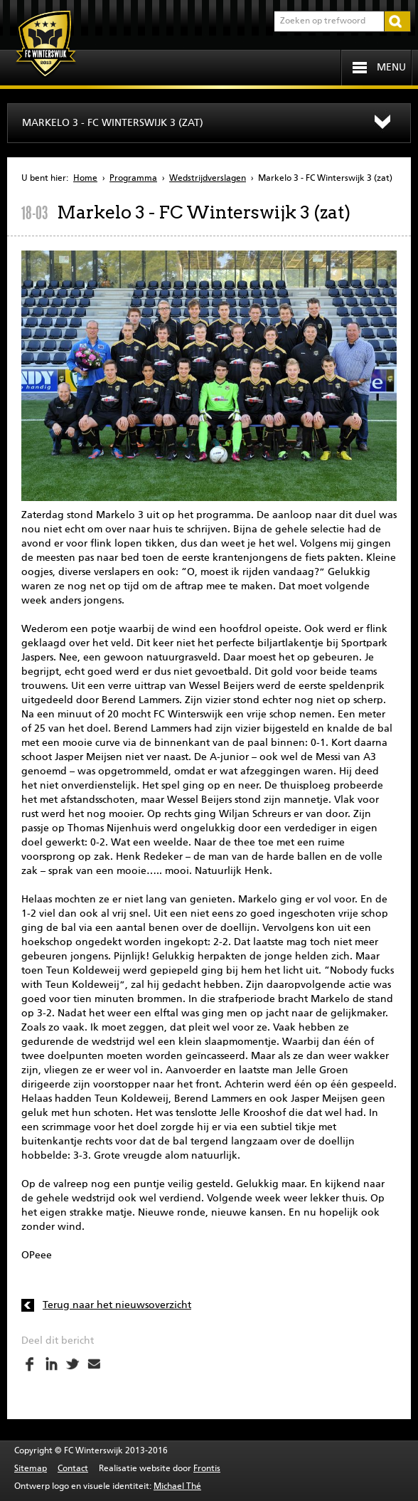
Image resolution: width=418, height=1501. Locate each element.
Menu (391, 68)
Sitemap (30, 1469)
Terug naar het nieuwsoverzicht (117, 1305)
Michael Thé (177, 1486)
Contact (73, 1469)
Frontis (206, 1469)
